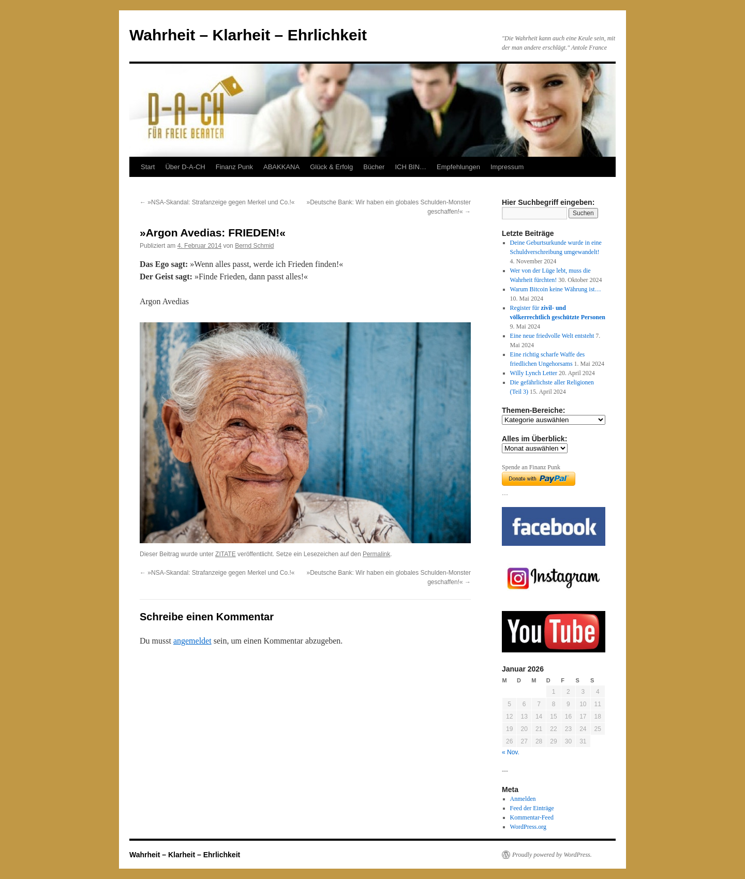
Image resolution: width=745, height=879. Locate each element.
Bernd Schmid (254, 245)
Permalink (376, 554)
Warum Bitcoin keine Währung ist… (555, 289)
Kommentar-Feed (532, 817)
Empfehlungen (458, 167)
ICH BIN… (410, 167)
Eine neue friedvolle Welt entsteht (552, 335)
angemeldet (192, 640)
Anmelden (523, 798)
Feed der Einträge (532, 808)
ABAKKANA (281, 167)
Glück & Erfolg (331, 167)
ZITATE (225, 554)
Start (148, 167)
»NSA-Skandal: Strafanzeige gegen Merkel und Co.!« (217, 202)
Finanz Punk (234, 167)
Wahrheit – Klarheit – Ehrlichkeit (248, 34)
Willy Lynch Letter (534, 373)
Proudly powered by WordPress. (552, 854)
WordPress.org (528, 826)
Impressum (507, 167)
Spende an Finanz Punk (531, 467)
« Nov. (510, 752)
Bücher (373, 167)
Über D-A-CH (185, 167)
